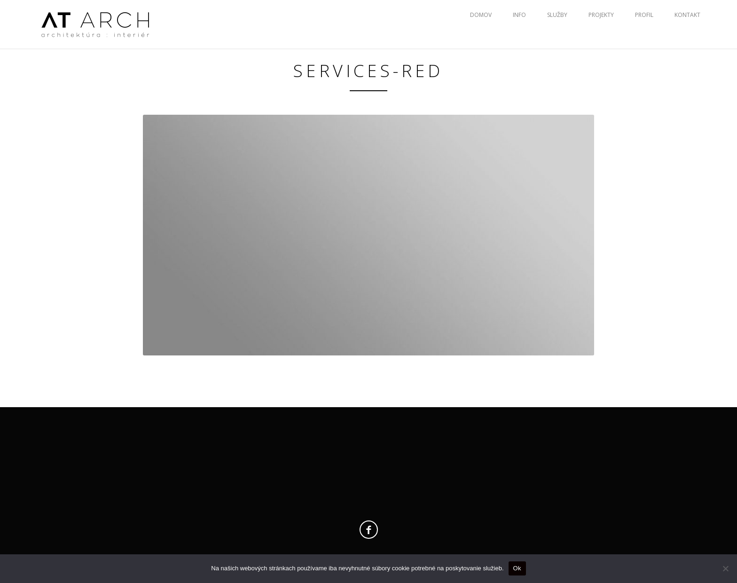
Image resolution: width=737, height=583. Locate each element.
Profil (644, 15)
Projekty (601, 15)
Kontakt (687, 15)
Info (519, 15)
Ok (517, 568)
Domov (481, 15)
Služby (557, 15)
